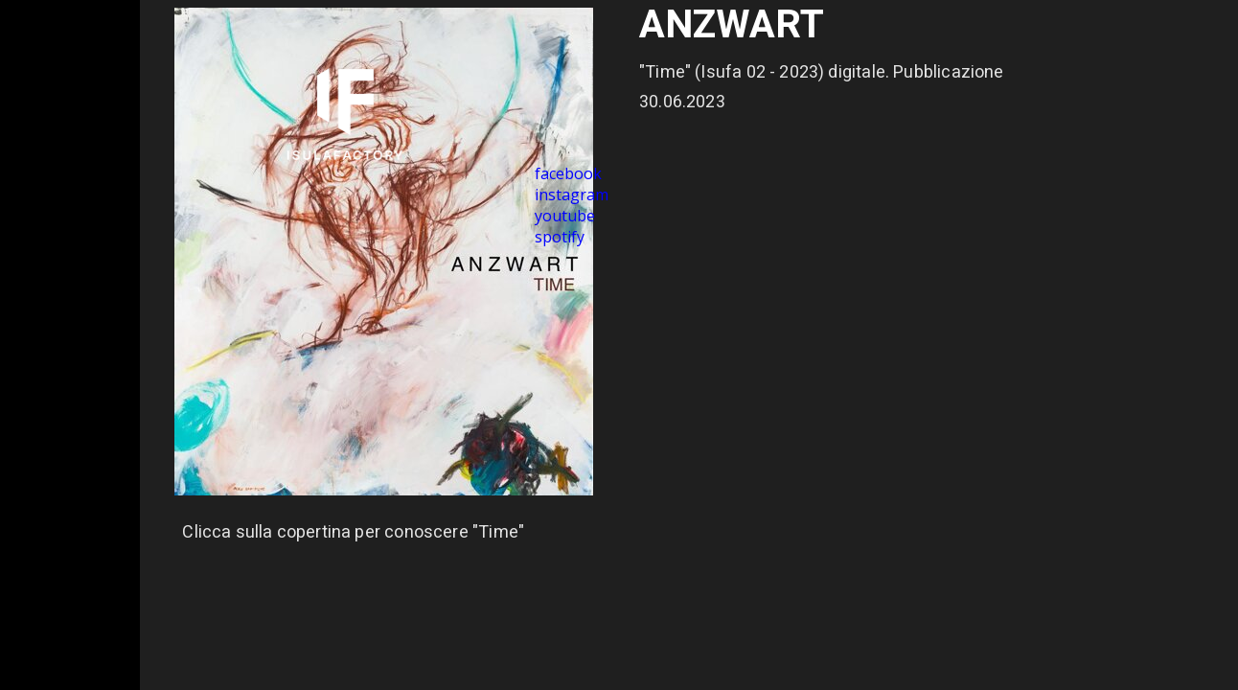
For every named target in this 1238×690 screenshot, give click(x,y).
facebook (568, 173)
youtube (565, 215)
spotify (560, 236)
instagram (571, 194)
